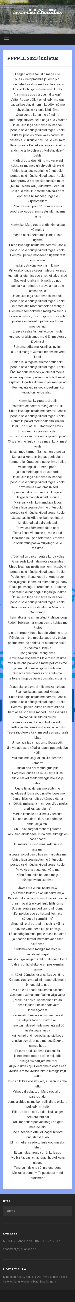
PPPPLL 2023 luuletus (32, 58)
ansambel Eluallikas (37, 12)
